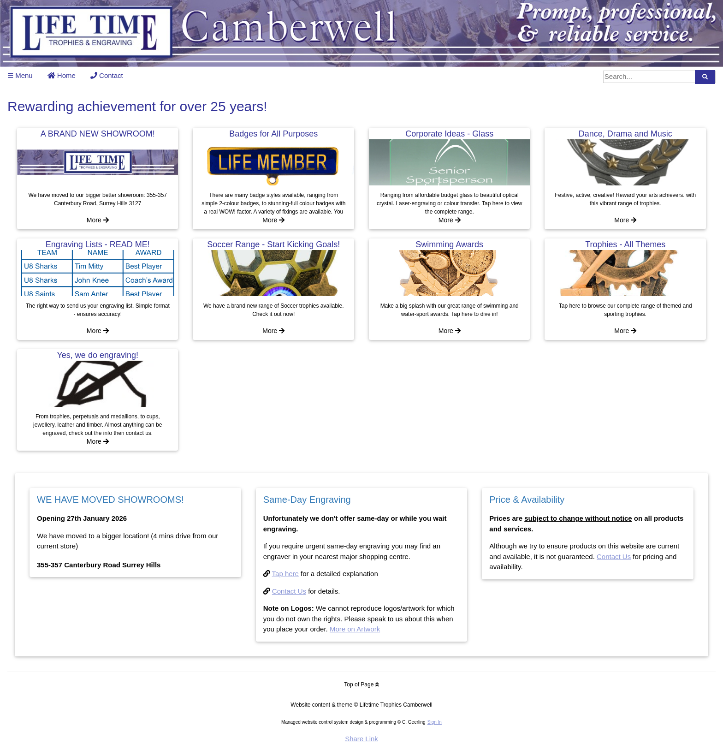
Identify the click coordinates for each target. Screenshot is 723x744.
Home (61, 75)
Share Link (361, 739)
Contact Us (289, 591)
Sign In (434, 722)
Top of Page (361, 684)
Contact (106, 75)
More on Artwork (355, 629)
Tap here (285, 573)
